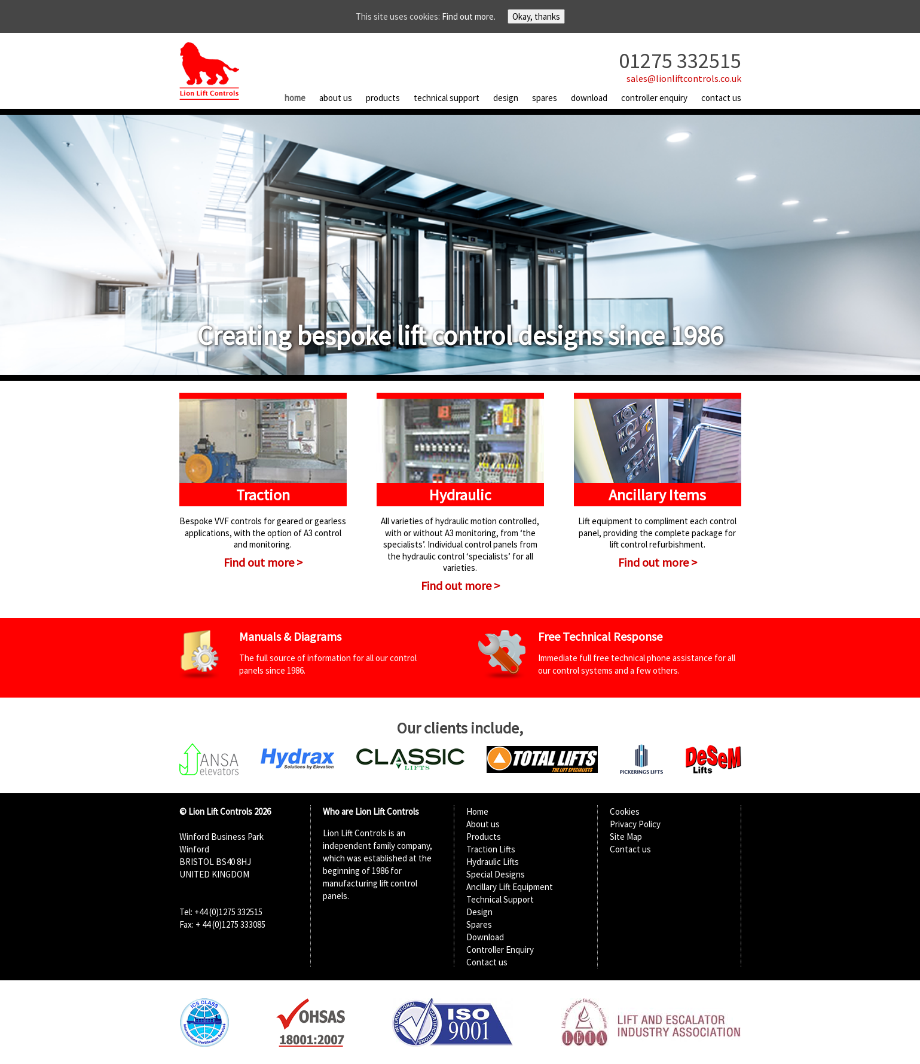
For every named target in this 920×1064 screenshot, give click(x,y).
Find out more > (263, 562)
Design (505, 97)
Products (383, 97)
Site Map (626, 836)
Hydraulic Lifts (492, 861)
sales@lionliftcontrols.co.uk (683, 78)
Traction (263, 495)
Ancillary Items (657, 495)
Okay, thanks (536, 16)
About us (335, 97)
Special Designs (495, 874)
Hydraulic (460, 495)
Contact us (721, 97)
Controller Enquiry (654, 97)
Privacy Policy (635, 824)
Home (295, 97)
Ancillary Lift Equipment (509, 886)
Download (589, 97)
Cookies (625, 811)
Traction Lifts (490, 849)
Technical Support (446, 97)
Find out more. (469, 16)
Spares (544, 97)
